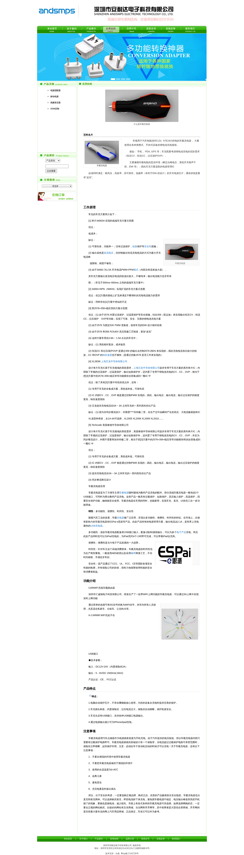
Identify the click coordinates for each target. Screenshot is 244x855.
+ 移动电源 (52, 96)
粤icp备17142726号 (130, 853)
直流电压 (108, 252)
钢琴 (133, 553)
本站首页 (68, 839)
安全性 (147, 246)
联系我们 (176, 839)
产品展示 (99, 839)
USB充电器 (96, 525)
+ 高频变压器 (53, 102)
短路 (134, 246)
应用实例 (114, 839)
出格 (118, 853)
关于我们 (83, 839)
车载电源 (124, 492)
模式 (136, 269)
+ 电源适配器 (53, 90)
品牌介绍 (130, 839)
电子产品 (181, 532)
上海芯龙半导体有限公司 (114, 361)
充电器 (120, 517)
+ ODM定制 (53, 109)
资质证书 (145, 839)
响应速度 (107, 355)
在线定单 (161, 839)
